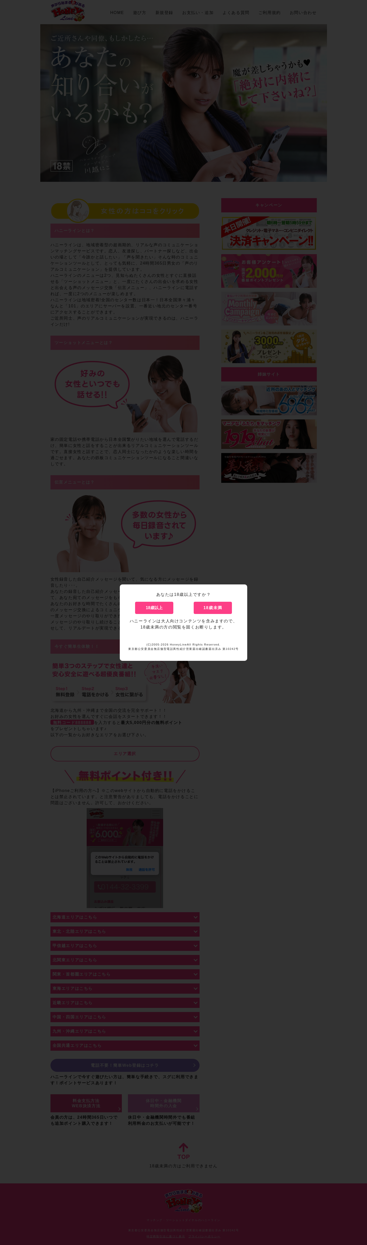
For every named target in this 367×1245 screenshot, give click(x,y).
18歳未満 (212, 608)
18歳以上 (154, 608)
